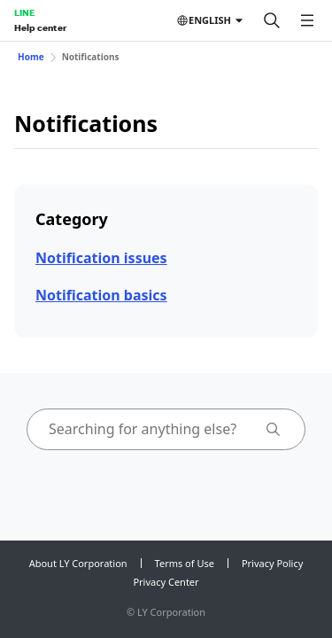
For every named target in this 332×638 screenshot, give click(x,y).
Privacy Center (165, 581)
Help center (40, 27)
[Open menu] (307, 20)
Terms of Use (184, 563)
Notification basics (101, 295)
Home (31, 57)
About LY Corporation (78, 563)
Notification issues (101, 258)
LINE (24, 12)
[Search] (272, 20)
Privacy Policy (272, 563)
